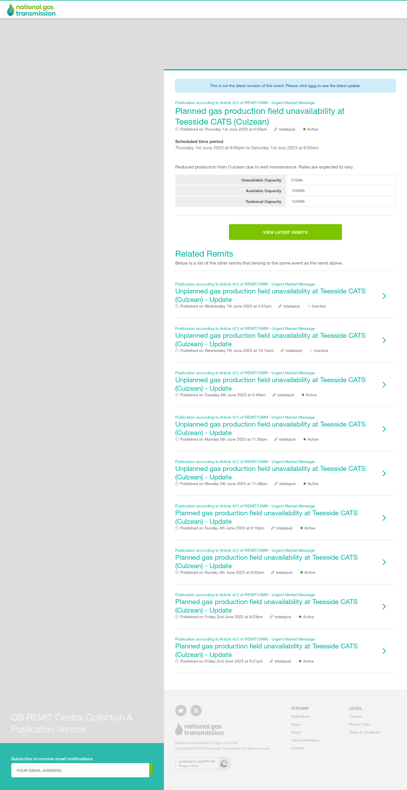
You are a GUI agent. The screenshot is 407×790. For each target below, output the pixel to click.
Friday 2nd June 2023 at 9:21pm (221, 668)
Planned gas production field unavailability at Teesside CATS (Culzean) (275, 113)
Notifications (224, 10)
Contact (385, 10)
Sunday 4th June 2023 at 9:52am (222, 579)
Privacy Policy (360, 727)
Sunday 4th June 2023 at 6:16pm (222, 535)
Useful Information (338, 10)
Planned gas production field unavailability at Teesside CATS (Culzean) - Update (275, 521)
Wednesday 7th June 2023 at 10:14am (227, 357)
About (293, 10)
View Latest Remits (285, 236)
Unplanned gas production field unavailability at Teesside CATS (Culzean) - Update (275, 299)
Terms (195, 769)
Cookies (355, 719)
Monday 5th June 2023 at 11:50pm (223, 446)
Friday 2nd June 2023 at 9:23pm (221, 623)
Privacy (183, 769)
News (262, 10)
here (312, 85)
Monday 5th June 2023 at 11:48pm (223, 490)
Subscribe (129, 770)
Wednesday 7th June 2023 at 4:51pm (226, 313)
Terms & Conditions (364, 735)
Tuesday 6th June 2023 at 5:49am (223, 402)
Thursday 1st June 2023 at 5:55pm (223, 129)
